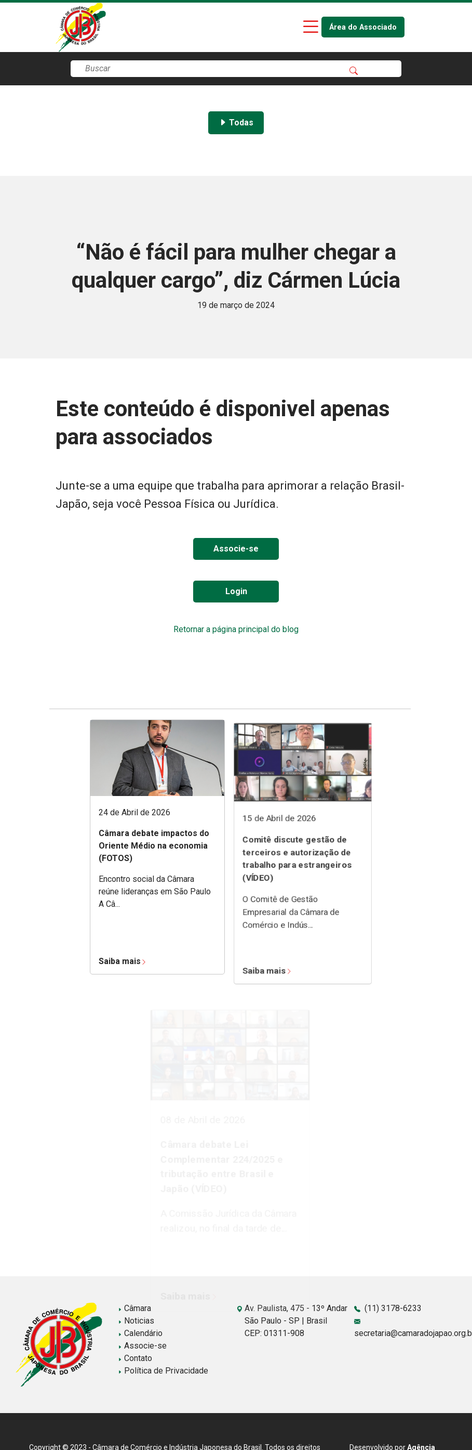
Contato (135, 1358)
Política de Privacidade (163, 1371)
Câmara (134, 1308)
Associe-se (236, 549)
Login (236, 591)
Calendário (140, 1333)
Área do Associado (363, 27)
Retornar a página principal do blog (236, 629)
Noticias (136, 1321)
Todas (236, 122)
